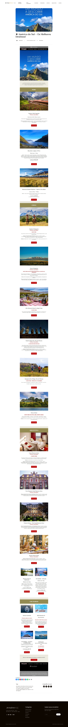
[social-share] (44, 686)
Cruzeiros (35, 2)
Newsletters (54, 2)
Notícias (47, 2)
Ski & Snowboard (28, 3)
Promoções (42, 2)
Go (58, 714)
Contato (60, 2)
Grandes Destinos (19, 3)
